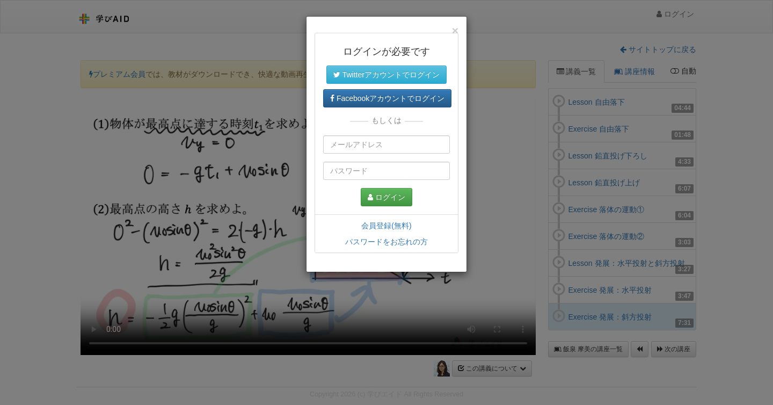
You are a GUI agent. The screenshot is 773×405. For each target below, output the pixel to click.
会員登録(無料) (386, 225)
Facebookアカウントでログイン (387, 98)
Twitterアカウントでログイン (386, 74)
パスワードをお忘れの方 (386, 241)
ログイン (386, 197)
